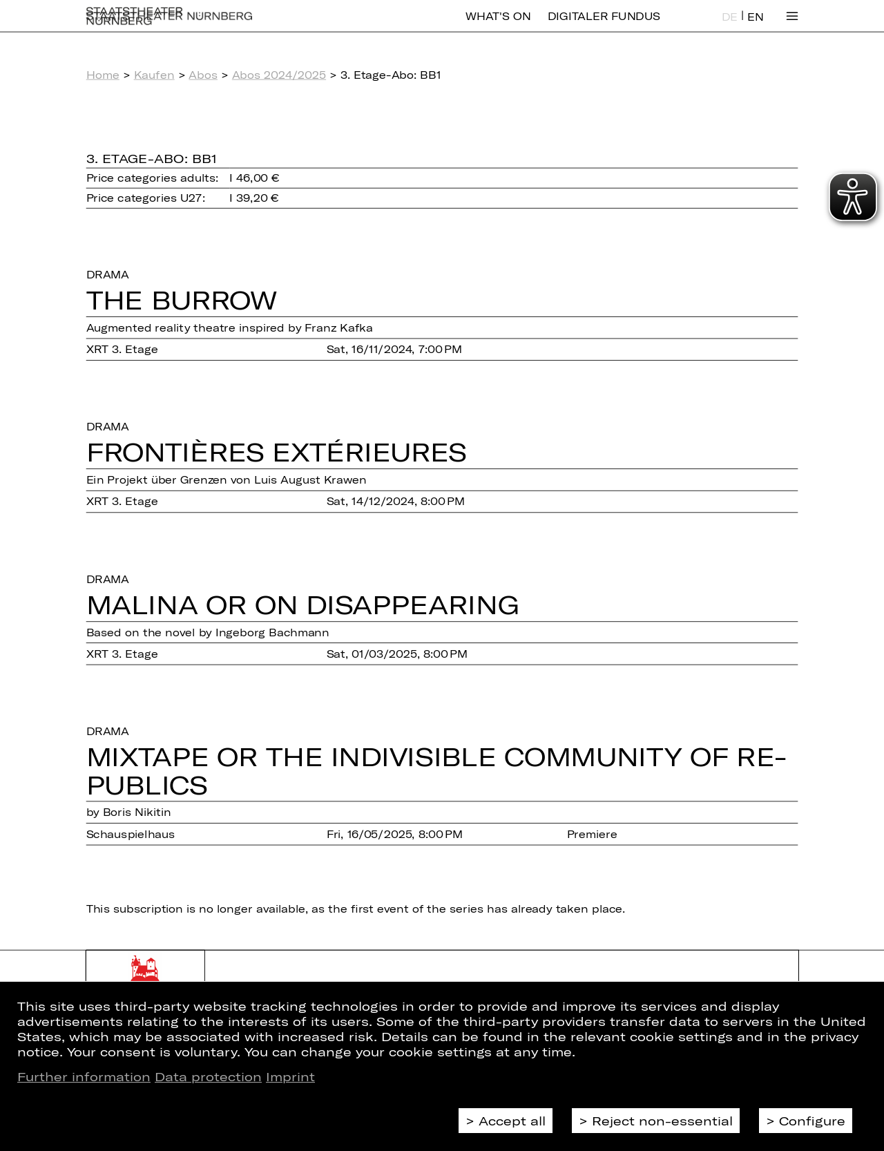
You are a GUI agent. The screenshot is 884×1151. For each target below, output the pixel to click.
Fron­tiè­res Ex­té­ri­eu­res (276, 452)
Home (102, 74)
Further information (84, 1076)
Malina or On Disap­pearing (302, 604)
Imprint (290, 1076)
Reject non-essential (662, 1120)
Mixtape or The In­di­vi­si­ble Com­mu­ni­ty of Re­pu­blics (436, 770)
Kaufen (154, 74)
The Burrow (182, 299)
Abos (203, 74)
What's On (497, 26)
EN (755, 26)
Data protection (208, 1076)
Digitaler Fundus (604, 26)
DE (730, 26)
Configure (812, 1120)
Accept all (512, 1120)
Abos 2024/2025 (279, 74)
